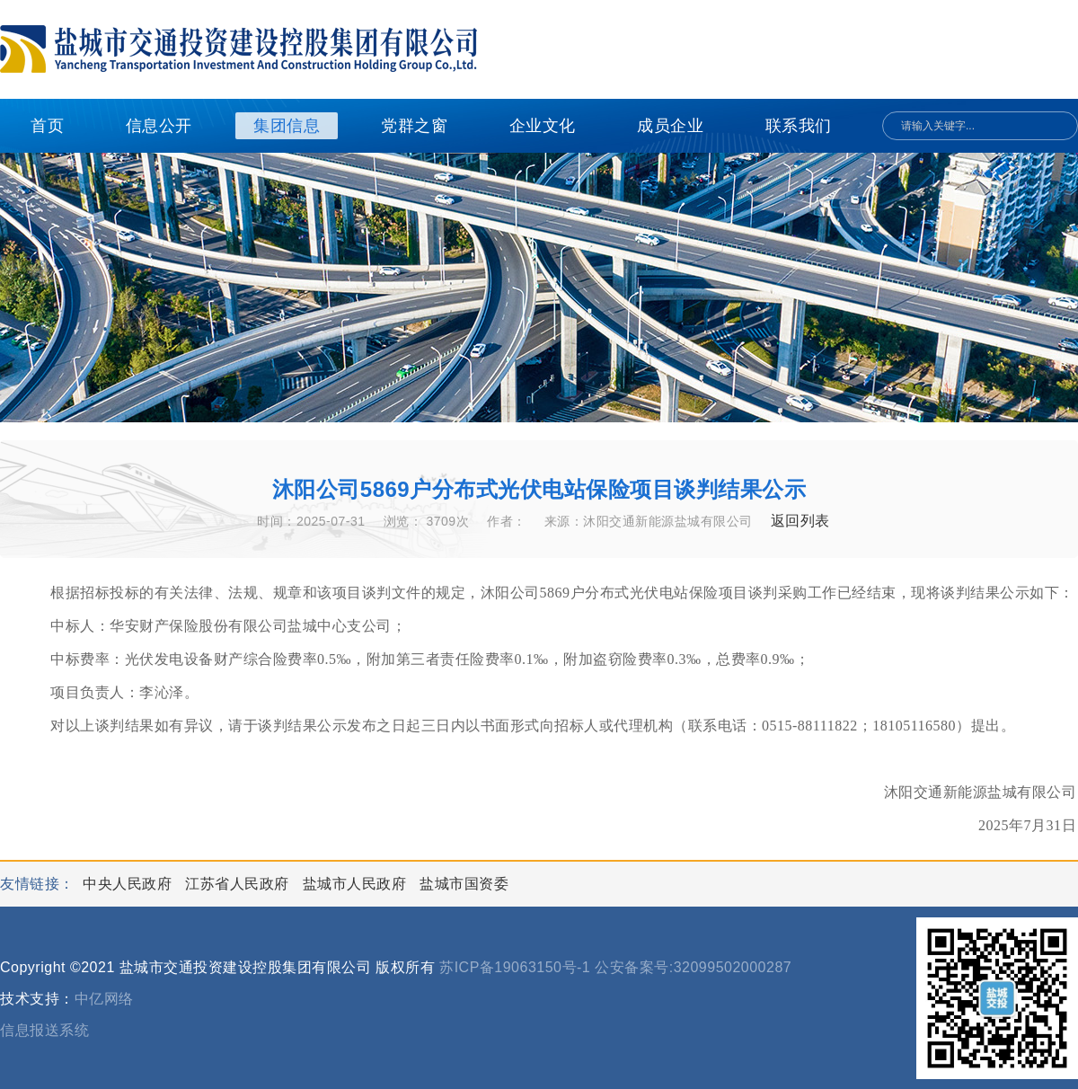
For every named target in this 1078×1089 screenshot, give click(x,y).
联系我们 (798, 126)
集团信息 (286, 126)
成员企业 (670, 126)
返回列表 (800, 520)
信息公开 (159, 126)
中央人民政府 (129, 883)
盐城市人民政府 (357, 883)
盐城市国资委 (464, 883)
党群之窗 (414, 126)
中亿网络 (104, 998)
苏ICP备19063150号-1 (514, 967)
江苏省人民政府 (239, 883)
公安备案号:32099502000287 (693, 967)
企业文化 (542, 126)
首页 (47, 126)
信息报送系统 (44, 1030)
